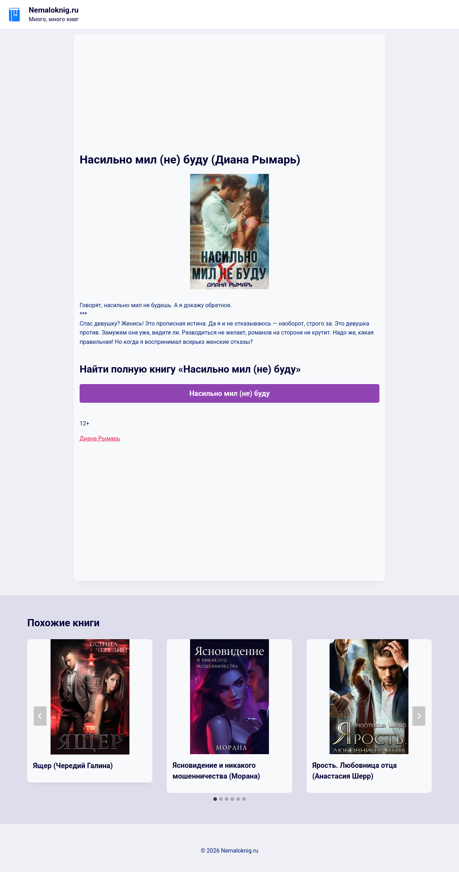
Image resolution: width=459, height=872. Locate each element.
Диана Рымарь (100, 438)
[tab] (215, 799)
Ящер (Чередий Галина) (73, 765)
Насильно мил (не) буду (229, 393)
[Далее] (418, 716)
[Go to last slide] (40, 716)
